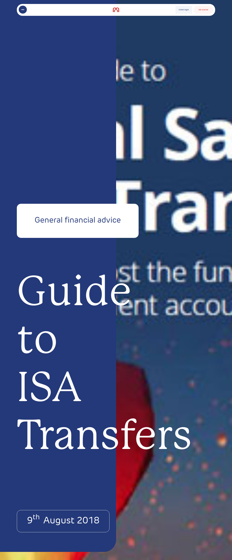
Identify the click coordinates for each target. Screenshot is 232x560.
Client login (184, 10)
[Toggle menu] (23, 10)
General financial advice (78, 220)
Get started (203, 10)
